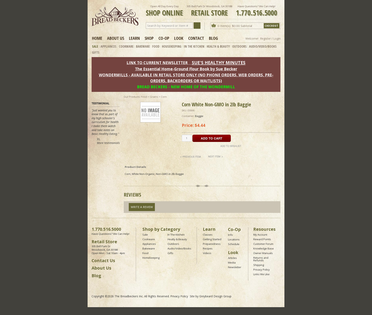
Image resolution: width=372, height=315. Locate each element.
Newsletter (234, 267)
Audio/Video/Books (263, 46)
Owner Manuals (263, 253)
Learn (134, 38)
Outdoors (239, 46)
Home (97, 38)
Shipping (258, 265)
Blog (213, 38)
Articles (232, 258)
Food (155, 46)
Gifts (95, 52)
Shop (149, 38)
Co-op (163, 38)
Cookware (126, 46)
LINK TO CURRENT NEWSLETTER (157, 62)
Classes (208, 234)
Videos (207, 253)
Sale (95, 46)
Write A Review (142, 207)
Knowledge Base (263, 248)
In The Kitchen (194, 46)
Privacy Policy (261, 269)
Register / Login (270, 38)
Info (230, 235)
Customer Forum (263, 244)
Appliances (109, 46)
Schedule (233, 244)
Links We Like (261, 274)
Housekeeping (171, 46)
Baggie (199, 116)
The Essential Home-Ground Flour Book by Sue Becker (186, 68)
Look (178, 38)
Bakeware (143, 46)
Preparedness (212, 244)
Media (232, 262)
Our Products (132, 97)
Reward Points (262, 239)
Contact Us (103, 260)
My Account (260, 234)
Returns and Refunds (260, 259)
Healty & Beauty (177, 239)
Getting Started (212, 239)
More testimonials (108, 143)
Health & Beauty (218, 46)
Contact (196, 38)
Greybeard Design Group (215, 296)
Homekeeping (150, 258)
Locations (234, 239)
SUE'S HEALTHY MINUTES (218, 62)
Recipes (208, 248)
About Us (115, 38)
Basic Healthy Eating (104, 134)
